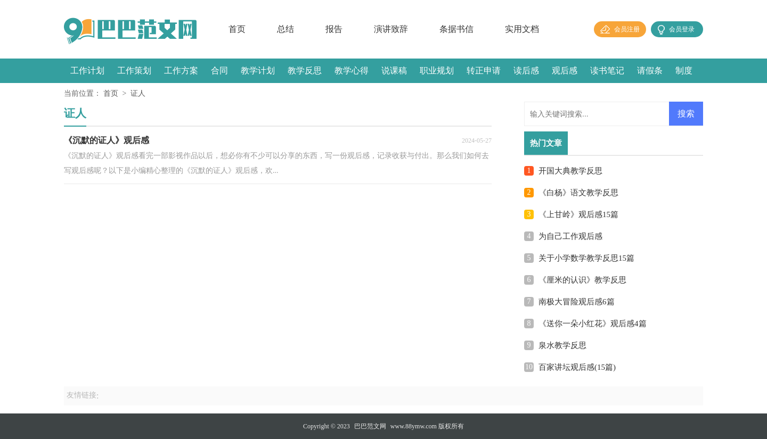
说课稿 (394, 70)
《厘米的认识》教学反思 (582, 280)
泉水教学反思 (562, 345)
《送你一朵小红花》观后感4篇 (592, 323)
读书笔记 (607, 70)
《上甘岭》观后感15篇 (578, 214)
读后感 (526, 70)
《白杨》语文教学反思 (578, 192)
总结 (285, 29)
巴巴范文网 (370, 426)
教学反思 (305, 70)
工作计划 (87, 70)
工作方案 (181, 70)
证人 (137, 93)
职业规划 (437, 70)
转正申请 (484, 70)
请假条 (650, 70)
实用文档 (522, 29)
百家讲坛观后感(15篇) (577, 367)
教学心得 (351, 70)
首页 (237, 29)
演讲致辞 (391, 29)
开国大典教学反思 (570, 171)
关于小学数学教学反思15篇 (586, 258)
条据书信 (456, 29)
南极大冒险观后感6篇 (576, 301)
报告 (333, 29)
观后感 (564, 70)
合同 (219, 70)
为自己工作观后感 (570, 236)
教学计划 (258, 70)
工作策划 (134, 70)
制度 (683, 70)
